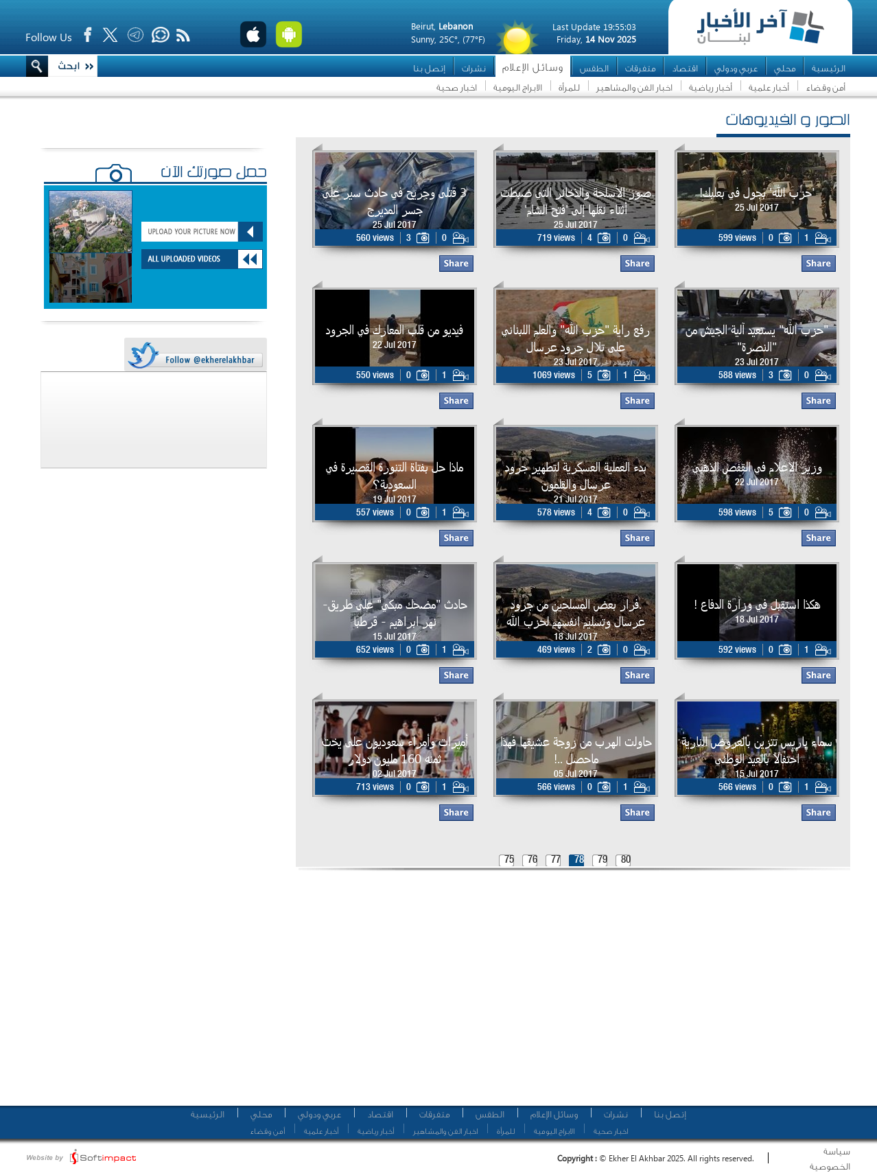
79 (602, 860)
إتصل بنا (429, 68)
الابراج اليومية (517, 87)
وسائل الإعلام (532, 67)
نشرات (474, 68)
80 (626, 860)
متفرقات (640, 68)
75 (509, 860)
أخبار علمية (769, 87)
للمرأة (569, 87)
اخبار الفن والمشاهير (634, 87)
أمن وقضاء (825, 87)
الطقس (594, 68)
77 (556, 860)
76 (532, 860)
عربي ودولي (736, 68)
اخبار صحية (456, 87)
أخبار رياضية (710, 87)
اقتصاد (685, 68)
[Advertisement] (498, 992)
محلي (784, 68)
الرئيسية (828, 68)
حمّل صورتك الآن (214, 173)
